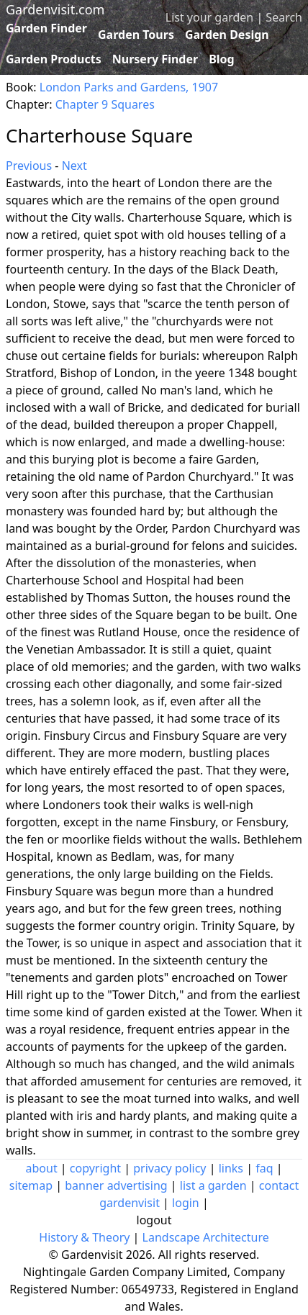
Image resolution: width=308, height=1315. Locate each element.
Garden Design (227, 34)
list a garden (213, 1185)
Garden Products (53, 59)
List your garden (209, 17)
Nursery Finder (155, 59)
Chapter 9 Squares (105, 104)
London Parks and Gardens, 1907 (129, 87)
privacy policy (169, 1168)
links (231, 1168)
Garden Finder (46, 28)
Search (284, 17)
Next (74, 165)
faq (264, 1168)
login (185, 1203)
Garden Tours (136, 34)
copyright (95, 1168)
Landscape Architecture (205, 1237)
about (42, 1168)
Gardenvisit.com (55, 9)
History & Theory (84, 1237)
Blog (222, 59)
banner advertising (116, 1185)
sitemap (31, 1185)
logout (154, 1220)
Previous (29, 165)
